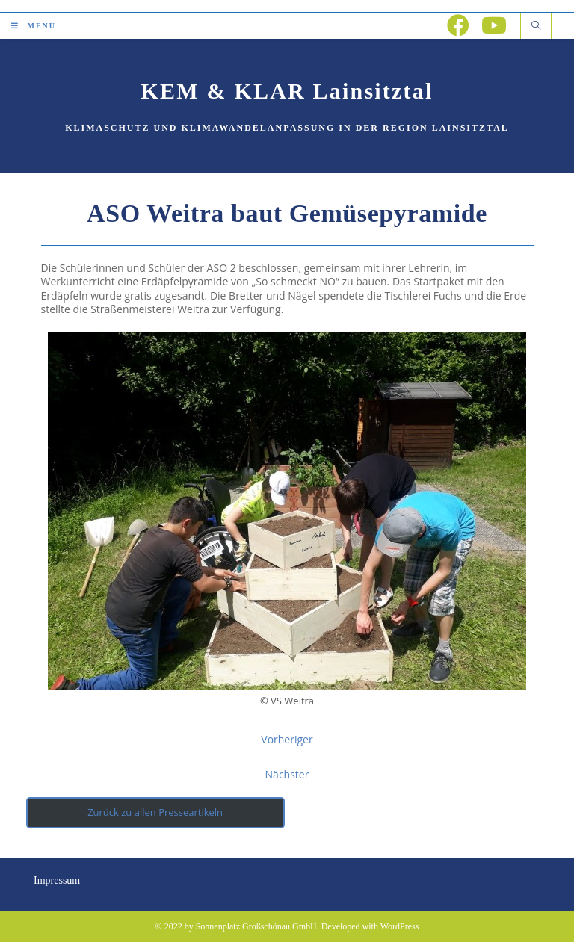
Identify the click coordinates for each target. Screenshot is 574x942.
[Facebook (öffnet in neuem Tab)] (458, 25)
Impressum (57, 880)
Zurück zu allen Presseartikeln (155, 812)
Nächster (287, 774)
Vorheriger (286, 739)
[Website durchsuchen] (535, 26)
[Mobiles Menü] (33, 26)
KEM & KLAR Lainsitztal (287, 90)
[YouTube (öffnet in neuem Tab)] (494, 25)
